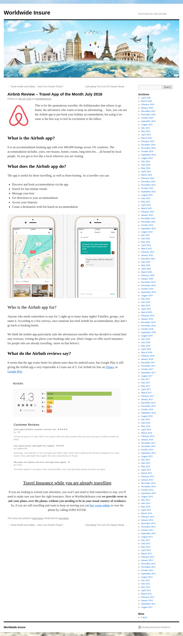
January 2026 (147, 107)
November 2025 (148, 114)
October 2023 (147, 188)
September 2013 (148, 533)
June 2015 (145, 463)
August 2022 (147, 231)
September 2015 (148, 453)
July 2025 (145, 128)
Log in (144, 617)
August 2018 (147, 335)
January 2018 (147, 359)
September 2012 (148, 573)
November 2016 (148, 406)
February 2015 (147, 476)
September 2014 (148, 493)
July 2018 (145, 339)
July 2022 (145, 235)
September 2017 (148, 372)
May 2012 (145, 587)
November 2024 (148, 148)
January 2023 (147, 215)
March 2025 (146, 138)
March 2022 (146, 248)
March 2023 (146, 208)
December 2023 (148, 181)
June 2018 (145, 342)
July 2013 (145, 540)
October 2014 (147, 490)
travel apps (37, 518)
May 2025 (145, 131)
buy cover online (100, 505)
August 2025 (147, 124)
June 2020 (145, 262)
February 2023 (147, 211)
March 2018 (146, 352)
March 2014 (146, 513)
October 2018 (147, 329)
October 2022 (147, 225)
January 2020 (147, 278)
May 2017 (145, 386)
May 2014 (145, 506)
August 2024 (147, 158)
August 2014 (147, 496)
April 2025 (146, 134)
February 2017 (147, 396)
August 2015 (147, 456)
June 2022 (145, 238)
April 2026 (146, 97)
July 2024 (145, 161)
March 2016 (146, 433)
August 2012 (147, 577)
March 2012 (146, 593)
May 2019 (145, 305)
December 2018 (148, 322)
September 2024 (148, 154)
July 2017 (145, 379)
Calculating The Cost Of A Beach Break (106, 86)
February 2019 (147, 315)
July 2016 (145, 419)
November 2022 (148, 221)
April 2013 (146, 550)
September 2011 (148, 603)
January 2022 (147, 255)
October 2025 (147, 118)
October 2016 (147, 409)
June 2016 (145, 423)
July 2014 (145, 500)
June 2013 (145, 543)
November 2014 (148, 486)
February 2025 (147, 141)
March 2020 (146, 272)
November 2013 (148, 526)
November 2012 (148, 567)
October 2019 (147, 288)
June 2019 (145, 302)
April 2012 (146, 590)
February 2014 (147, 516)
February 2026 (147, 104)
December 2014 (148, 483)
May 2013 (145, 547)
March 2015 (146, 473)
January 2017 (147, 399)
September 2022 (148, 228)
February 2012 (147, 597)
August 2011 (147, 607)
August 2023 (147, 195)
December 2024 (148, 144)
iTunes (110, 367)
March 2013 (146, 553)
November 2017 (148, 366)
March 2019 (146, 312)
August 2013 (147, 536)
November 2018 (148, 325)
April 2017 (146, 389)
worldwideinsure (43, 99)
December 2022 (148, 218)
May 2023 (145, 201)
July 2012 (145, 580)
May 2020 (145, 265)
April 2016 (146, 429)
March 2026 (146, 101)
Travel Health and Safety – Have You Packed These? (35, 86)
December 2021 (148, 258)
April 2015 (146, 469)
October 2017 (147, 369)
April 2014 (146, 510)
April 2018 (146, 349)
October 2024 (147, 151)
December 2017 (148, 362)
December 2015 (148, 443)
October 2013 (147, 530)
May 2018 (145, 345)
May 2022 (145, 242)
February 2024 (147, 178)
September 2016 (148, 412)
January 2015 (147, 479)
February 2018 (147, 355)
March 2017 (146, 392)
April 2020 (146, 268)
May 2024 (145, 168)
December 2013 (148, 523)
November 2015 (148, 446)
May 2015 (145, 466)
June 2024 (145, 164)
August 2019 (147, 295)
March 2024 (146, 175)
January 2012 (147, 600)
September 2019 (148, 292)
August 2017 (147, 376)
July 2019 (145, 299)
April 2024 (146, 171)
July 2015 (145, 459)
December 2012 (148, 563)
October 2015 (147, 449)
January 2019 (147, 319)
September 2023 (148, 191)
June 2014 (145, 503)
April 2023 (146, 205)
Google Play (14, 371)
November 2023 (148, 185)
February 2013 (147, 557)
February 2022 (147, 252)
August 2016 (147, 416)
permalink (64, 518)
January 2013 (147, 560)
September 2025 (148, 121)
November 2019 (148, 285)
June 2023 (145, 198)
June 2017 (145, 382)
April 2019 (146, 309)
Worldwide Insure (27, 12)
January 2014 (147, 520)
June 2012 (145, 583)
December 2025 (148, 111)
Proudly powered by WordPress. (156, 627)
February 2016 (147, 436)
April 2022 (146, 245)
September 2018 (148, 332)
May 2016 (145, 426)
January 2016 (147, 439)
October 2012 (147, 570)
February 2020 (147, 275)
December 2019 (148, 282)
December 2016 (148, 402)
